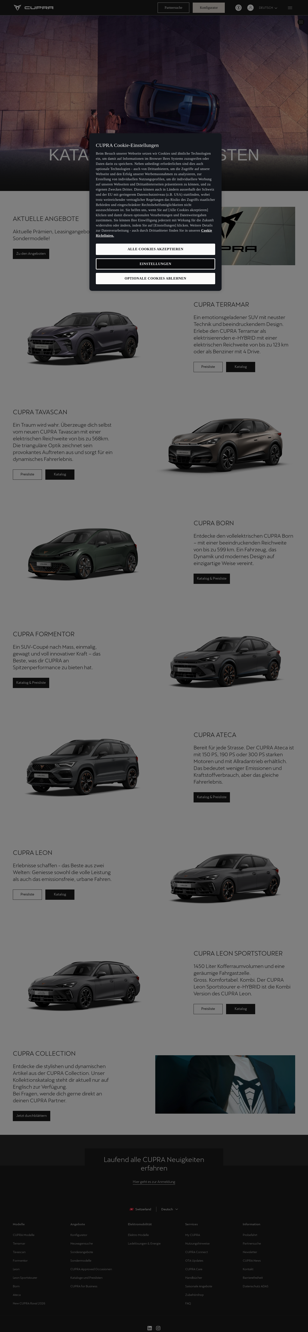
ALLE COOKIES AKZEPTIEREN (155, 249)
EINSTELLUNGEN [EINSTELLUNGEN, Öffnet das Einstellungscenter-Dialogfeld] (155, 264)
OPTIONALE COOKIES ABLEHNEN (155, 278)
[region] (155, 212)
